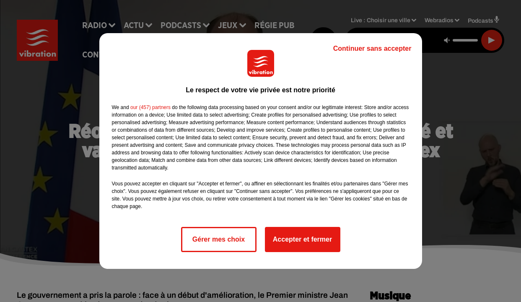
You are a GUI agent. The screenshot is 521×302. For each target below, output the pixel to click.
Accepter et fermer (302, 239)
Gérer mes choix (218, 239)
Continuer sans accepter (372, 48)
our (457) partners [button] (150, 107)
